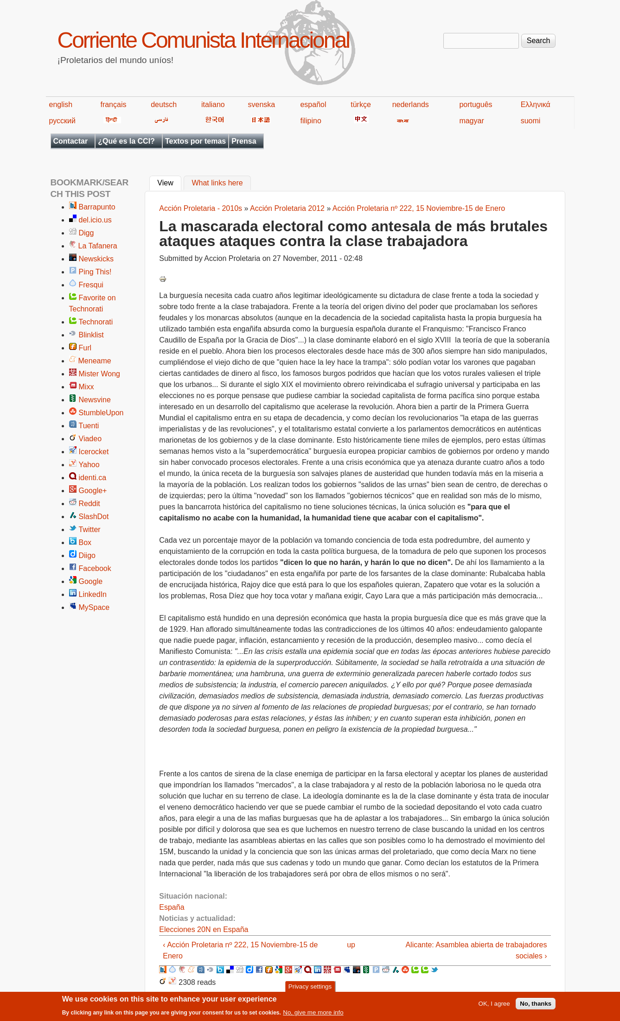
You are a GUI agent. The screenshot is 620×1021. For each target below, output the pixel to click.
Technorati (96, 322)
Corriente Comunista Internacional (203, 40)
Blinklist (91, 335)
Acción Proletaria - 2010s (200, 208)
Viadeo (90, 439)
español (313, 104)
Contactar (70, 141)
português (475, 104)
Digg (86, 233)
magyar (471, 121)
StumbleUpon (101, 413)
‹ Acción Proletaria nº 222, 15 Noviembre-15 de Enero (240, 950)
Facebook (95, 568)
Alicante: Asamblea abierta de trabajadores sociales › (476, 950)
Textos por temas (195, 141)
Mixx (86, 387)
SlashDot (94, 516)
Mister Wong (100, 374)
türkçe (361, 104)
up (351, 945)
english (61, 104)
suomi (531, 121)
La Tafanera (97, 246)
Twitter (90, 529)
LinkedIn (93, 594)
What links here (217, 183)
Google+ (93, 491)
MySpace (94, 607)
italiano (213, 104)
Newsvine (95, 400)
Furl (85, 348)
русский (62, 121)
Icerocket (94, 452)
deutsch (164, 104)
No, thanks (535, 1006)
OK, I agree (494, 1006)
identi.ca (93, 478)
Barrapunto (97, 207)
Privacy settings (310, 989)
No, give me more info (313, 1015)
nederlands (410, 104)
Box (85, 542)
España (171, 907)
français (113, 104)
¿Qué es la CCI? (126, 141)
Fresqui (91, 285)
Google (91, 581)
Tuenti (89, 426)
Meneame (94, 361)
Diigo (87, 555)
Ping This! (95, 272)
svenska (261, 104)
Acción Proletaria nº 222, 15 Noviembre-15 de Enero (418, 208)
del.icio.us (95, 220)
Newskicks (96, 259)
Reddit (89, 503)
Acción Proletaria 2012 (287, 208)
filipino (310, 121)
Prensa (243, 141)
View (169, 182)
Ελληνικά (535, 104)
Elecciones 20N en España (203, 929)
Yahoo (89, 465)
